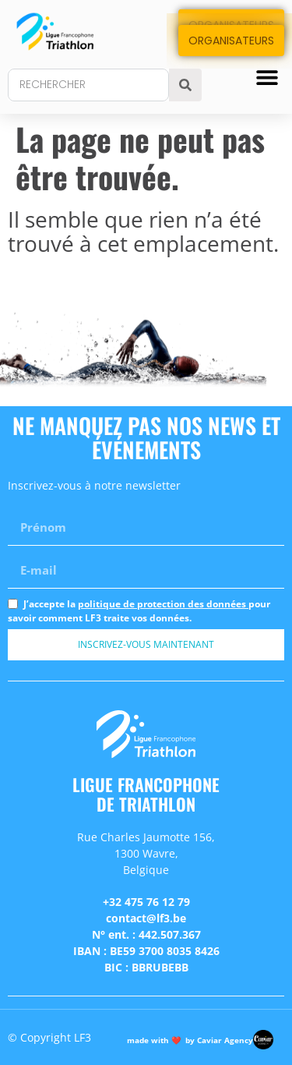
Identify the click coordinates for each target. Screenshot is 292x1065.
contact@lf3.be (146, 918)
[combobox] (88, 85)
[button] (266, 76)
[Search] (185, 85)
